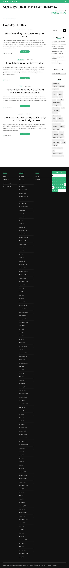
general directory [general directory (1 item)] (56, 107)
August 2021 (22, 366)
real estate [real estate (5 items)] (62, 126)
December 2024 (23, 237)
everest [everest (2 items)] (54, 99)
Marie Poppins (7, 80)
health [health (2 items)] (63, 107)
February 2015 (22, 550)
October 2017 (22, 516)
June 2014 (21, 557)
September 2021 (23, 363)
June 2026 (21, 176)
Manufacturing (21, 30)
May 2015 (21, 546)
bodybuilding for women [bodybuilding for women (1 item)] (57, 91)
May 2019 (21, 458)
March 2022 (22, 342)
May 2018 (21, 495)
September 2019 (23, 444)
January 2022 (22, 349)
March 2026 (22, 186)
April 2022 (21, 339)
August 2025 (22, 210)
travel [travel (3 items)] (58, 142)
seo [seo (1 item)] (58, 129)
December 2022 (23, 312)
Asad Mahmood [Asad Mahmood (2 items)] (56, 83)
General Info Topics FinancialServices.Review (30, 6)
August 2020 (22, 407)
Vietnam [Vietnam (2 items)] (54, 156)
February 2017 (22, 536)
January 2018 (22, 509)
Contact (38, 179)
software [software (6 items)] (61, 134)
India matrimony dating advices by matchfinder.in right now (25, 119)
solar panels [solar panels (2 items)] (55, 137)
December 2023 (23, 271)
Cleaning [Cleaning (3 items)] (60, 94)
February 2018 (22, 506)
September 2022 (23, 322)
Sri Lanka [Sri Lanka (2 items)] (61, 137)
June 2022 (21, 332)
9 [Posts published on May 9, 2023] (54, 181)
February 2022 (23, 346)
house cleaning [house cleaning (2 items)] (56, 110)
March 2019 (22, 465)
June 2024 (22, 251)
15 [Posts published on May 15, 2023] (52, 184)
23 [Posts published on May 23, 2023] (54, 187)
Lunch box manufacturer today (24, 63)
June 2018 (21, 492)
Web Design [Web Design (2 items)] (60, 156)
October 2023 (22, 278)
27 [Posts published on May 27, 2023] (62, 187)
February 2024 (23, 264)
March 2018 (22, 502)
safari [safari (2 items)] (54, 129)
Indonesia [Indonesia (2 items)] (55, 113)
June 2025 (21, 217)
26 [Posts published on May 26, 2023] (60, 187)
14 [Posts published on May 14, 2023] (64, 181)
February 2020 (23, 427)
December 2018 (23, 475)
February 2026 (23, 190)
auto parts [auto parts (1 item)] (55, 86)
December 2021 (23, 353)
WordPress (54, 565)
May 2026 (21, 179)
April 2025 (21, 224)
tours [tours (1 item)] (54, 142)
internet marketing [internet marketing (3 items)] (56, 115)
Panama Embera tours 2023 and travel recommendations (25, 91)
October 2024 (22, 244)
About (37, 176)
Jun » (64, 172)
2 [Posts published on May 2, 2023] (54, 178)
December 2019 (23, 434)
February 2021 (22, 387)
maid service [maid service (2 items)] (55, 121)
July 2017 (21, 526)
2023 (8, 18)
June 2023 (21, 291)
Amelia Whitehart (8, 53)
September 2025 (23, 207)
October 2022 (22, 319)
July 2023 (21, 288)
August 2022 (22, 325)
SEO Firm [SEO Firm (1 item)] (61, 131)
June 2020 (21, 414)
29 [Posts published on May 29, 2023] (52, 190)
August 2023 (22, 285)
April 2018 (21, 499)
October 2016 (22, 543)
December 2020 (23, 393)
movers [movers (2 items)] (61, 121)
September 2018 (23, 485)
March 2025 (22, 227)
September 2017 (23, 519)
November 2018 (23, 478)
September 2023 (23, 281)
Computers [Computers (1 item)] (55, 97)
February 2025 (23, 230)
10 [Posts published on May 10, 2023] (56, 181)
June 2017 (21, 529)
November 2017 (23, 512)
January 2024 (22, 268)
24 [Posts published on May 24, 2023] (56, 187)
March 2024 (22, 261)
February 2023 (23, 305)
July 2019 (21, 451)
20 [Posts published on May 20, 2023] (62, 184)
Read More (25, 51)
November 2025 (23, 200)
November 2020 (23, 397)
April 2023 (21, 298)
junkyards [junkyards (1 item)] (60, 118)
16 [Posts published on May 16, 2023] (54, 184)
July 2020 (21, 410)
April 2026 (21, 183)
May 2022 (21, 336)
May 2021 (21, 376)
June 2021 (21, 373)
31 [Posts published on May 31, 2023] (56, 190)
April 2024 (21, 258)
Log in (4, 176)
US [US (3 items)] (53, 150)
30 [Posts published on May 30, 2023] (54, 190)
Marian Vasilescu (8, 107)
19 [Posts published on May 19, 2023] (60, 184)
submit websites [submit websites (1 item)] (56, 139)
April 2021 (21, 380)
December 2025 (23, 196)
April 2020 (21, 421)
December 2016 (23, 540)
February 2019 (22, 468)
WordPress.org (7, 186)
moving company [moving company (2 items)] (56, 123)
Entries (6, 179)
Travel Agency (35, 565)
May (12, 18)
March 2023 (22, 302)
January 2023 (22, 308)
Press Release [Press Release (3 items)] (55, 126)
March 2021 (22, 383)
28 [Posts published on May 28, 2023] (64, 187)
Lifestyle (21, 114)
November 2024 (23, 241)
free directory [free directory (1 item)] (60, 99)
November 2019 (23, 438)
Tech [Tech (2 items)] (62, 139)
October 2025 (22, 203)
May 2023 (21, 295)
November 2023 (23, 275)
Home (4, 18)
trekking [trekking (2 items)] (63, 142)
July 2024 (21, 247)
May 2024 (21, 254)
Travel (21, 86)
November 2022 (23, 315)
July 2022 (21, 329)
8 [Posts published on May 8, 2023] (52, 181)
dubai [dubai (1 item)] (60, 97)
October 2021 (22, 359)
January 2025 (22, 234)
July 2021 (21, 370)
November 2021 (23, 356)
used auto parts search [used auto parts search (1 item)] (57, 153)
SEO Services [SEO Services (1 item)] (55, 134)
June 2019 (21, 455)
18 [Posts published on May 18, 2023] (58, 184)
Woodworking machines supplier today (25, 35)
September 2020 (23, 404)
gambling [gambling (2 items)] (55, 105)
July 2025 (21, 213)
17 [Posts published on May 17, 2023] (56, 184)
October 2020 (22, 400)
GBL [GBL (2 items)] (60, 105)
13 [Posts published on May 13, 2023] (62, 181)
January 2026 (22, 193)
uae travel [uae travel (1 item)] (55, 145)
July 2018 (21, 489)
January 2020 (22, 431)
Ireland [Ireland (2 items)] (54, 118)
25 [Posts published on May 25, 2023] (58, 187)
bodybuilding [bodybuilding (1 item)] (55, 89)
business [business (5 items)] (54, 94)
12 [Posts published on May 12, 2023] (60, 181)
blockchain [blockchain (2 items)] (61, 86)
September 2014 (23, 553)
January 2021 (22, 390)
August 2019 (22, 448)
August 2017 (22, 523)
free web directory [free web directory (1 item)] (56, 102)
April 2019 (21, 461)
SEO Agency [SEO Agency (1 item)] (55, 131)
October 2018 (22, 482)
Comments (7, 183)
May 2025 (21, 220)
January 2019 (22, 472)
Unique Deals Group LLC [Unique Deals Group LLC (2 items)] (57, 148)
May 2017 (21, 533)
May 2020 (21, 417)
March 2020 (22, 424)
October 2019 (22, 441)
